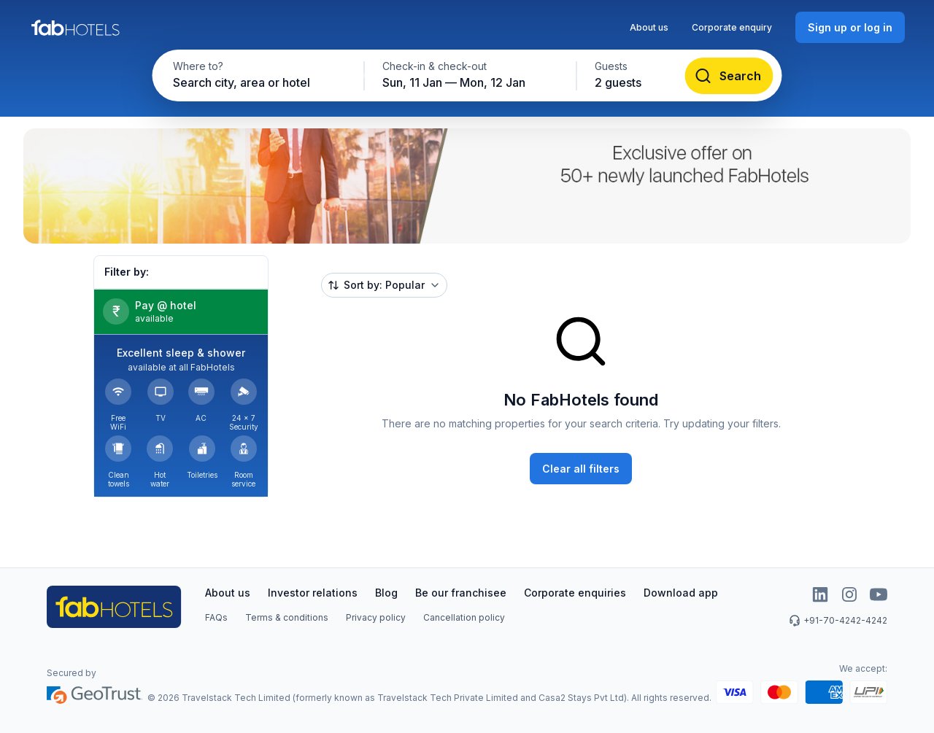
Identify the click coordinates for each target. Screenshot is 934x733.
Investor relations (313, 592)
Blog (386, 592)
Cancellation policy (464, 617)
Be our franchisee (460, 592)
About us (649, 27)
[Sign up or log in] (850, 27)
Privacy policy (376, 617)
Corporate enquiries (575, 592)
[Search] (729, 76)
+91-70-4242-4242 (838, 621)
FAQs (216, 617)
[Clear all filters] (581, 468)
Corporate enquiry (732, 27)
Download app (681, 592)
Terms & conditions (286, 617)
